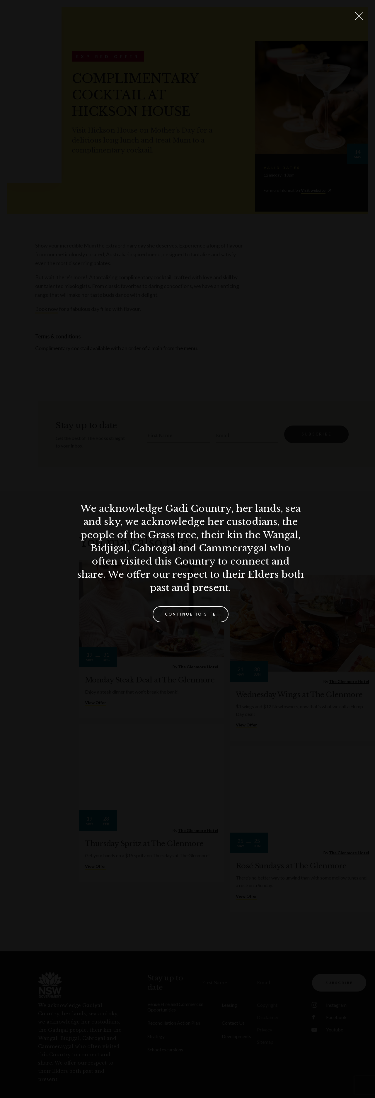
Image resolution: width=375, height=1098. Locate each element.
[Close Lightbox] (359, 16)
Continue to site (190, 614)
